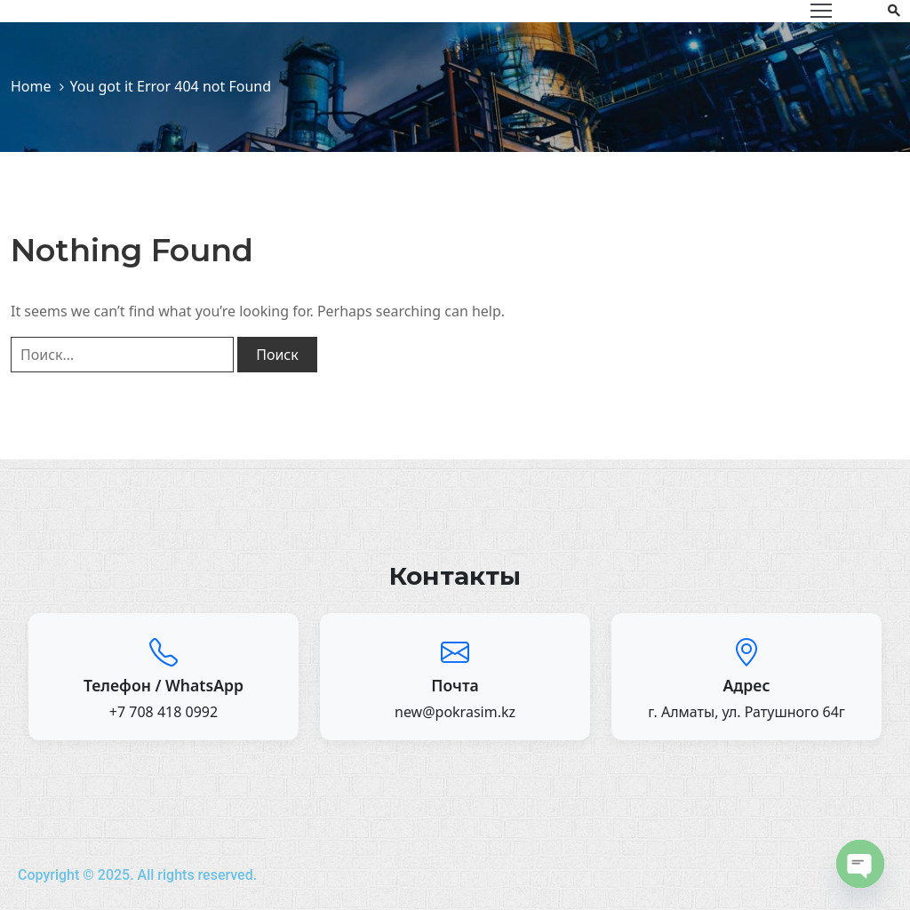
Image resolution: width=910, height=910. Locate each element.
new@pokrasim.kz (455, 712)
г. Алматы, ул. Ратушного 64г (746, 712)
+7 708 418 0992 (163, 712)
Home (31, 86)
